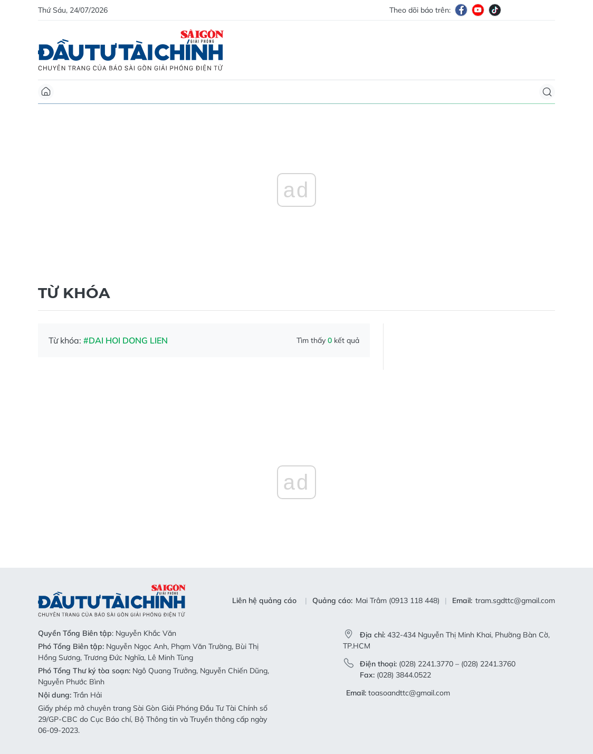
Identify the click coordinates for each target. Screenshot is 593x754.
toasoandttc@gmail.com (409, 693)
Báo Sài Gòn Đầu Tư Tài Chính (131, 50)
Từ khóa (74, 293)
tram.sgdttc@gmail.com (515, 600)
